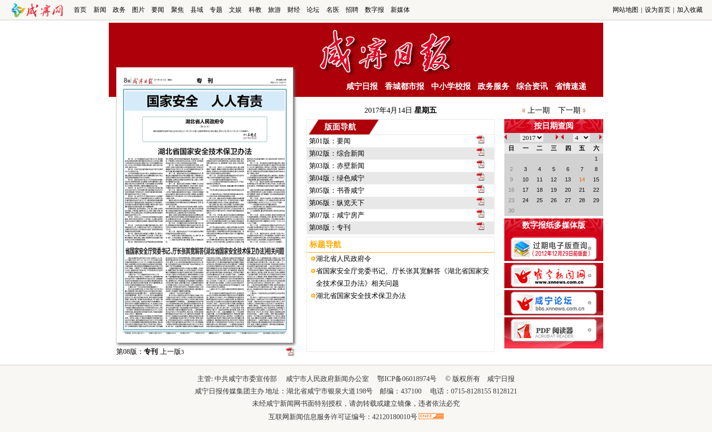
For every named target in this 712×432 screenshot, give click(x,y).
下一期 (569, 110)
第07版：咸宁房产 (336, 215)
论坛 (313, 9)
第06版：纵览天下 (336, 203)
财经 (293, 9)
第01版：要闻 (330, 141)
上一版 (172, 351)
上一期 (539, 110)
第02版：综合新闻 (336, 153)
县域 (196, 9)
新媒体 (400, 9)
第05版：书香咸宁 (336, 190)
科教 (255, 9)
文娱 (235, 9)
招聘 (352, 9)
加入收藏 (690, 9)
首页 (80, 9)
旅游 (274, 9)
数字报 (374, 9)
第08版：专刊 (330, 227)
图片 (138, 9)
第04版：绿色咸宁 (336, 178)
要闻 (157, 9)
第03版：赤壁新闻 (336, 166)
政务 (119, 9)
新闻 (99, 9)
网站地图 (625, 9)
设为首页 (657, 9)
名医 (332, 9)
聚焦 (177, 9)
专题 (216, 9)
